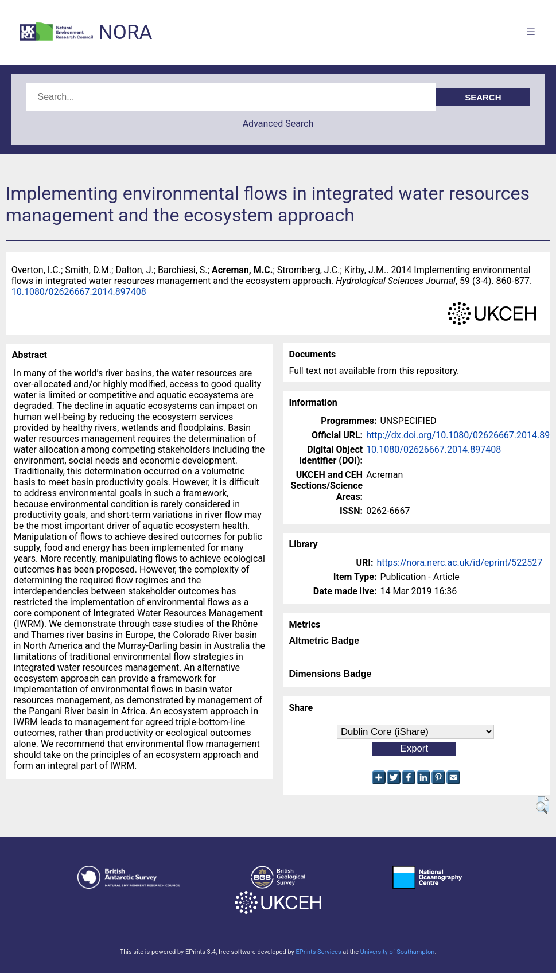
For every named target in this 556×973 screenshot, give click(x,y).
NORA (125, 32)
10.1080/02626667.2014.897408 (78, 291)
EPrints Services (318, 952)
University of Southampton (397, 952)
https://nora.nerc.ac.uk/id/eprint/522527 (460, 562)
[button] (542, 805)
